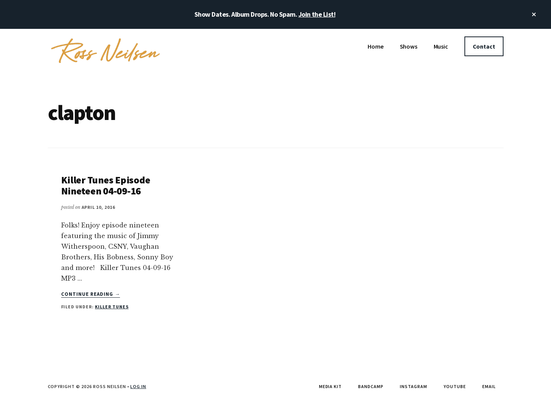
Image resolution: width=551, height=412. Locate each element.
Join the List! (316, 14)
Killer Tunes (112, 306)
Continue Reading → (90, 294)
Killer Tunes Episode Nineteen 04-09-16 (105, 185)
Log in (138, 386)
